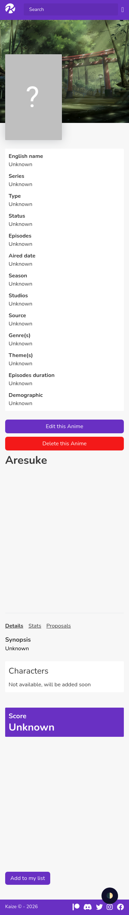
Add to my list (27, 878)
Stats (35, 626)
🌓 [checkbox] (109, 896)
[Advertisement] (64, 540)
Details (14, 626)
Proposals (58, 626)
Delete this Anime (64, 443)
